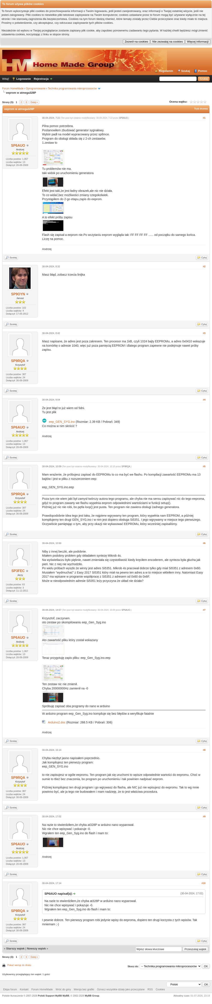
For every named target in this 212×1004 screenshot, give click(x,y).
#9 (204, 816)
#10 (203, 883)
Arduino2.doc (57, 722)
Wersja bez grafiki (84, 989)
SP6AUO (18, 145)
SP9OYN (18, 294)
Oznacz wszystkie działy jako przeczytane (121, 989)
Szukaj (185, 70)
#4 (204, 399)
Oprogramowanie (36, 88)
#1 (204, 118)
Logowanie (23, 78)
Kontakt (24, 989)
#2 (204, 266)
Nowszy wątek (36, 948)
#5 (204, 466)
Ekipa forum (10, 989)
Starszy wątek (15, 948)
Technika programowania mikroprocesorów (72, 88)
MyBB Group (92, 995)
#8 (204, 750)
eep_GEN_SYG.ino (62, 421)
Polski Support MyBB (50, 995)
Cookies (160, 989)
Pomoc (202, 70)
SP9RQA (18, 361)
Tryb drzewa (201, 108)
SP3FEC (18, 571)
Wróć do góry (63, 989)
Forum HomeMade (13, 88)
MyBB (66, 995)
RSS (150, 989)
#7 (204, 610)
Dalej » (34, 102)
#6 (204, 543)
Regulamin (166, 70)
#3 (204, 333)
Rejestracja (41, 78)
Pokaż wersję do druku (19, 965)
